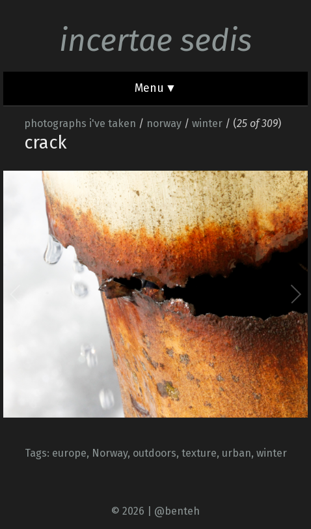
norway (164, 123)
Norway (110, 453)
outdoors (154, 453)
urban (236, 453)
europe (69, 453)
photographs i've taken (80, 123)
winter (207, 123)
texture (199, 453)
